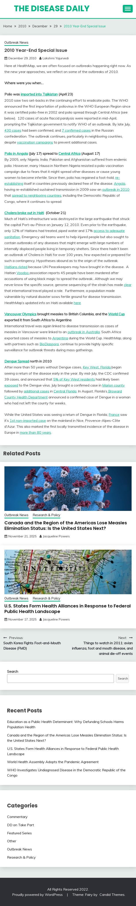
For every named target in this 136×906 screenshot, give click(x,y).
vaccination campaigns (35, 142)
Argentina (60, 338)
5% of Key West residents (74, 379)
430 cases (12, 130)
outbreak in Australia (84, 332)
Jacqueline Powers (56, 536)
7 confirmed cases (76, 130)
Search (12, 671)
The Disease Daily (52, 8)
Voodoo (23, 273)
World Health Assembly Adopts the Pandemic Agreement (53, 762)
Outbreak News (16, 42)
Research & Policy (46, 515)
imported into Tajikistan (39, 94)
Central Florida (65, 391)
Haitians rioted (15, 267)
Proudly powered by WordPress (38, 894)
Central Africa (69, 153)
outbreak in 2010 (115, 189)
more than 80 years (35, 432)
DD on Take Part (20, 825)
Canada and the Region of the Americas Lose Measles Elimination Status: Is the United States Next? (65, 525)
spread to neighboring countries (36, 195)
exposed (11, 385)
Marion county (113, 385)
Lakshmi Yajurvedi (56, 58)
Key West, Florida (97, 367)
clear (127, 284)
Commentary (17, 816)
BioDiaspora (49, 344)
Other (11, 841)
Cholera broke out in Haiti (24, 213)
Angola (119, 183)
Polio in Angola (16, 153)
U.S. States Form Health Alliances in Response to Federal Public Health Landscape (67, 609)
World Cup (116, 314)
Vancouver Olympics (20, 314)
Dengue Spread (16, 361)
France (114, 414)
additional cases (36, 391)
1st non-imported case (28, 420)
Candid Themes (112, 894)
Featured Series (19, 833)
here (77, 303)
